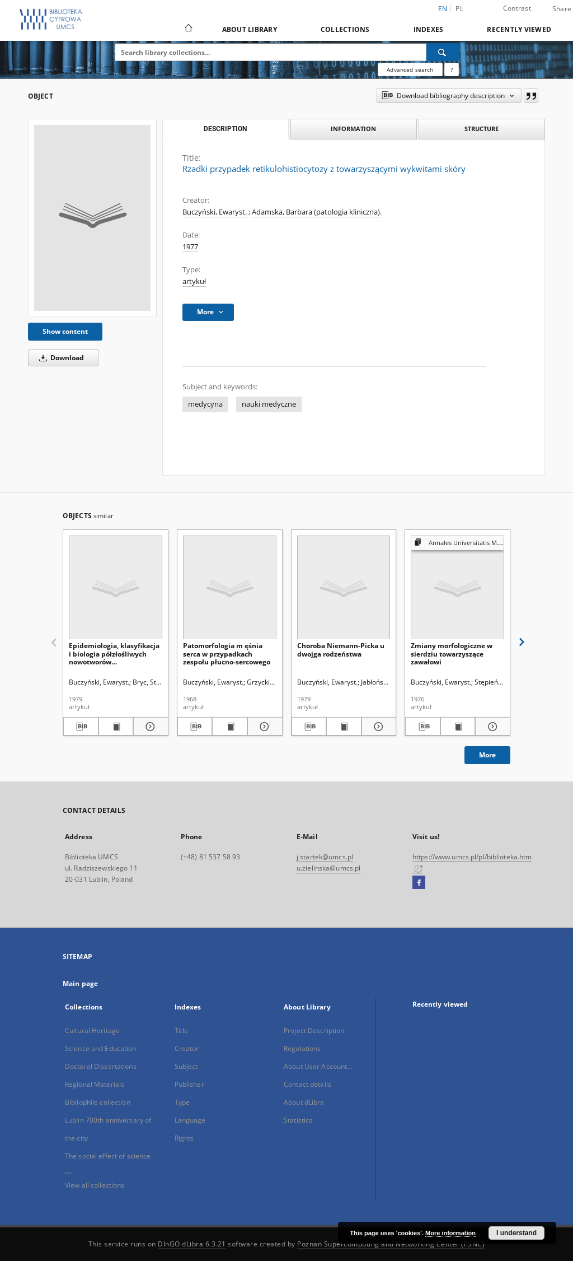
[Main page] (187, 29)
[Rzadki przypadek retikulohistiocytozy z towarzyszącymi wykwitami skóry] (92, 218)
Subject (186, 1066)
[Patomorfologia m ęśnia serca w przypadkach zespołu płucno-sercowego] (230, 588)
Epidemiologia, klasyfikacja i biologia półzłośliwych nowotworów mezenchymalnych (114, 653)
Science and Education (101, 1048)
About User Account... (318, 1066)
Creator (187, 1048)
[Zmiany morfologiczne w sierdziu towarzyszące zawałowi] (457, 588)
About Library (249, 29)
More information (450, 1233)
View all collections (94, 1185)
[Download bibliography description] (81, 726)
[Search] (442, 52)
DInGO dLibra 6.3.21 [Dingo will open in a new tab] (192, 1244)
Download (59, 357)
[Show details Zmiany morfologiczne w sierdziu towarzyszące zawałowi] (491, 726)
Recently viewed (519, 29)
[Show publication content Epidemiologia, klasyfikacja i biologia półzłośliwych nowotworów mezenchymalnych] (116, 726)
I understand (516, 1233)
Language (190, 1120)
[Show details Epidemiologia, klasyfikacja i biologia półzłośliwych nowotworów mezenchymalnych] (149, 726)
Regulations (302, 1048)
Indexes (429, 29)
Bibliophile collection (97, 1102)
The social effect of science (108, 1156)
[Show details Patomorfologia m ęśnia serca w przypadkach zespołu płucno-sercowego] (263, 726)
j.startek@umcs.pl (325, 857)
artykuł (194, 281)
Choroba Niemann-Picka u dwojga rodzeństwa (340, 649)
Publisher (189, 1084)
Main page (80, 983)
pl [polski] (459, 8)
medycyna (205, 404)
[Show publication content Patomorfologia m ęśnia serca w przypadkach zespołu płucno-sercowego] (230, 726)
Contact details (307, 1084)
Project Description (314, 1030)
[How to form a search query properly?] (451, 69)
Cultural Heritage (92, 1030)
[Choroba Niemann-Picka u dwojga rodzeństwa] (344, 588)
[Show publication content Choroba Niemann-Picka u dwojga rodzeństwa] (344, 726)
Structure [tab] (481, 128)
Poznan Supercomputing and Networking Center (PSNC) (391, 1244)
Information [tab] (353, 128)
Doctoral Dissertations (101, 1066)
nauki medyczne (269, 404)
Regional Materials (94, 1084)
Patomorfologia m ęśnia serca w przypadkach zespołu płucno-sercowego (226, 653)
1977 (190, 247)
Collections (345, 29)
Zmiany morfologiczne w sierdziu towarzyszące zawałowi (451, 653)
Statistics (298, 1120)
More (487, 755)
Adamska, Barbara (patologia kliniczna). (317, 212)
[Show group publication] (457, 543)
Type (182, 1102)
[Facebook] (418, 883)
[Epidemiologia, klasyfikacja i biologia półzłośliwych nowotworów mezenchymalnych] (115, 588)
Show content (65, 331)
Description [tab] (225, 129)
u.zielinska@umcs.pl (328, 868)
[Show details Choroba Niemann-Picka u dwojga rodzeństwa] (377, 726)
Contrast (517, 8)
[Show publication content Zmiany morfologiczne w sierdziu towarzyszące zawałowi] (458, 726)
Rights (184, 1138)
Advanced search (410, 69)
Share (561, 8)
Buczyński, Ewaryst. (214, 212)
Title (182, 1030)
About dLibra (304, 1102)
